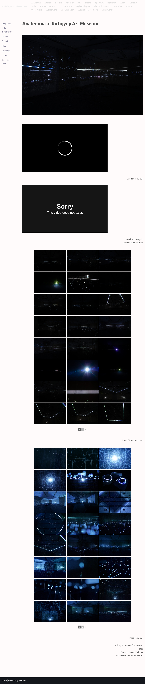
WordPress (23, 680)
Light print (111, 3)
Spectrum (99, 3)
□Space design (67, 10)
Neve (4, 680)
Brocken (58, 3)
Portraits (5, 41)
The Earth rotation (102, 6)
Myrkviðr (70, 3)
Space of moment (47, 6)
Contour (133, 3)
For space (68, 6)
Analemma (36, 3)
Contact (5, 55)
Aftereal (48, 3)
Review (5, 37)
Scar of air (117, 6)
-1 (59, 6)
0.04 (80, 3)
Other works (36, 10)
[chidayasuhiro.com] (14, 6)
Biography (6, 24)
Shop (4, 46)
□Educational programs (88, 10)
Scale (33, 6)
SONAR (123, 3)
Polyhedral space (83, 6)
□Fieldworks (107, 10)
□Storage (6, 51)
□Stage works (52, 10)
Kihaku (129, 6)
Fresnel (88, 3)
